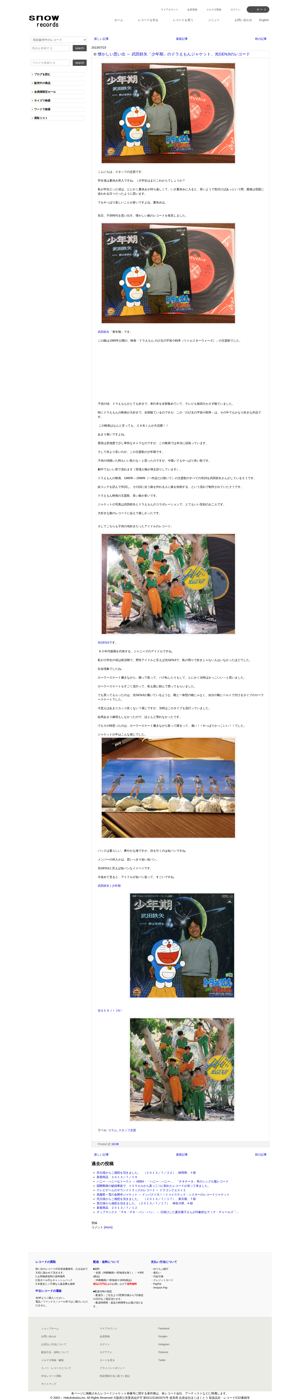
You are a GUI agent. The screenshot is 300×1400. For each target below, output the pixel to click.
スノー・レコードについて (56, 1368)
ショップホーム (50, 1328)
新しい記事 (101, 38)
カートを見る (107, 1360)
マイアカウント (169, 9)
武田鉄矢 (103, 331)
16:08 (115, 1144)
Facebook (163, 1328)
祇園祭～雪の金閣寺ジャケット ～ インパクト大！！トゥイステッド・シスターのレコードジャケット (163, 1194)
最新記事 (182, 38)
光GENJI (103, 642)
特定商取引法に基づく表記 (115, 1376)
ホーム (118, 20)
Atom (108, 1227)
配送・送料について (106, 1262)
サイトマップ (48, 1383)
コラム (112, 1130)
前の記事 (261, 38)
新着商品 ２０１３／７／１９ (117, 1177)
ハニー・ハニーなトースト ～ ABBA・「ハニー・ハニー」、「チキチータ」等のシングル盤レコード (163, 1181)
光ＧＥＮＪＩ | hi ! (109, 1010)
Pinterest (163, 1352)
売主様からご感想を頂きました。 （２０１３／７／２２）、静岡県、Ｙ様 (146, 1172)
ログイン (235, 9)
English (264, 20)
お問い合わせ (48, 1336)
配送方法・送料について (55, 1352)
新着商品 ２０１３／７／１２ (117, 1207)
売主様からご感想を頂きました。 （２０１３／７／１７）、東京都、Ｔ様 (146, 1199)
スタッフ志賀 (127, 1130)
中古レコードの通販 (48, 1290)
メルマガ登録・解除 (52, 1360)
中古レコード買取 (51, 1376)
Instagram (163, 1344)
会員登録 (192, 9)
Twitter (162, 1360)
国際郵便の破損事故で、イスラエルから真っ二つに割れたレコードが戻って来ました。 (153, 1185)
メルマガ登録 (213, 9)
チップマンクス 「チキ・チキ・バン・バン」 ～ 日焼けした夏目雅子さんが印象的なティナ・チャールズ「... (168, 1212)
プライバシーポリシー (112, 1368)
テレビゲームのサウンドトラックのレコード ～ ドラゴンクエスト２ (141, 1190)
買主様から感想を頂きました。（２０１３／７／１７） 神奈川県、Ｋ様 (145, 1203)
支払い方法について (164, 1262)
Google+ (163, 1336)
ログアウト (106, 1352)
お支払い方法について (53, 1344)
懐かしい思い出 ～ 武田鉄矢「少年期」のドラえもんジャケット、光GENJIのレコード (174, 54)
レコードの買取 (45, 1262)
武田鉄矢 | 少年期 (109, 885)
